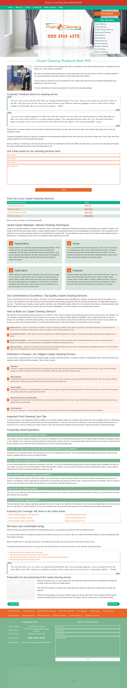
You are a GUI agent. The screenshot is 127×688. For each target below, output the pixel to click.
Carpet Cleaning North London (75, 515)
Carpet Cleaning (100, 27)
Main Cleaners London (48, 685)
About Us (19, 7)
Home (10, 7)
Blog (61, 7)
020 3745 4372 (76, 3)
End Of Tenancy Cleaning (104, 29)
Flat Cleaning (82, 619)
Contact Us (37, 7)
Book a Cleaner (50, 7)
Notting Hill (14, 612)
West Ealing (113, 612)
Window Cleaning (101, 43)
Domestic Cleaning (101, 46)
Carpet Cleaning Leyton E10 (75, 521)
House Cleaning (100, 24)
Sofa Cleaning (100, 35)
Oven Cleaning (100, 49)
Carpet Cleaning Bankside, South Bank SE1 (23, 515)
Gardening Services (92, 623)
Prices (28, 7)
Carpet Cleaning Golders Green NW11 (21, 521)
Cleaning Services (101, 41)
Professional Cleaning (102, 32)
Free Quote (107, 14)
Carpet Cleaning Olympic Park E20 (20, 518)
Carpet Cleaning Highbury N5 (75, 518)
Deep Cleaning (100, 38)
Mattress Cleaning (101, 52)
